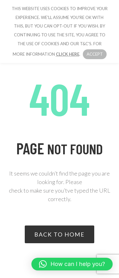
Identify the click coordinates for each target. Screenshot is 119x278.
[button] (72, 264)
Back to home (59, 234)
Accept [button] (95, 54)
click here (67, 54)
